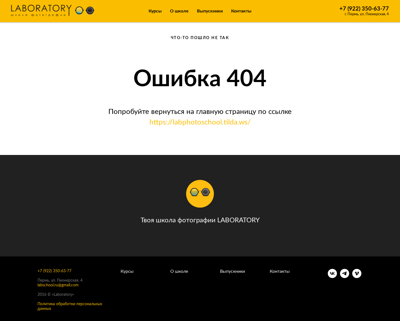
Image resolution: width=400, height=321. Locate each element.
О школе (179, 271)
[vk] (332, 276)
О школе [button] (179, 11)
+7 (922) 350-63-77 (364, 9)
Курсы (155, 11)
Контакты (241, 11)
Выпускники (210, 11)
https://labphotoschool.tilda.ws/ (200, 122)
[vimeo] (356, 276)
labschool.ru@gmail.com (58, 285)
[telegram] (344, 276)
